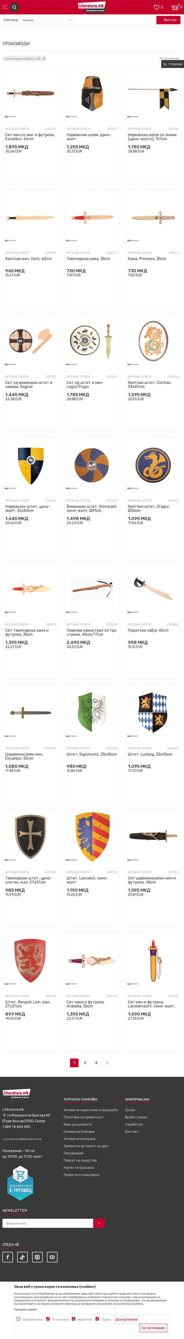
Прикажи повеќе (25, 1309)
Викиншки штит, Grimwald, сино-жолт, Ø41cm (92, 508)
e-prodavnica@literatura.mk (21, 1139)
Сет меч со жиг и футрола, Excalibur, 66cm (30, 137)
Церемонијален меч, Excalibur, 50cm (24, 756)
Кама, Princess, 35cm (147, 259)
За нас (130, 1110)
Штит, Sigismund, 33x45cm (92, 754)
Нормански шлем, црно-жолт (89, 137)
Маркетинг (85, 1319)
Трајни (105, 1319)
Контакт (132, 1132)
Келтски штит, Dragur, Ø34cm (149, 508)
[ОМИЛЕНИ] (156, 6)
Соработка (134, 1124)
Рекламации (73, 1153)
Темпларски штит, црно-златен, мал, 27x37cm (28, 880)
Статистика (60, 1319)
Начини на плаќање (79, 1132)
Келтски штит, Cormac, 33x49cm (150, 385)
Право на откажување (81, 1175)
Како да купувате (78, 1124)
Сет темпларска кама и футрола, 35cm (27, 632)
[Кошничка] (175, 6)
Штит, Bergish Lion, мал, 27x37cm (27, 1004)
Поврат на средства (80, 1160)
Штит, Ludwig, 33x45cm (150, 754)
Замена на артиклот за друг (86, 1146)
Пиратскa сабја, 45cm (148, 630)
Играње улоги (17, 129)
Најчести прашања (79, 1168)
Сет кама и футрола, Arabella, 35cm (86, 1004)
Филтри (168, 20)
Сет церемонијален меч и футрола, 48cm (152, 880)
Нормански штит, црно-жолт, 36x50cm (27, 508)
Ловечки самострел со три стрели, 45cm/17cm (91, 632)
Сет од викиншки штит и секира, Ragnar (28, 385)
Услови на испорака (79, 1139)
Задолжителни (33, 1319)
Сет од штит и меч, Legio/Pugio (85, 385)
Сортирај (11, 20)
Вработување (136, 1117)
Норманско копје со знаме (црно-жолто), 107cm (152, 137)
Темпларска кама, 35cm (88, 259)
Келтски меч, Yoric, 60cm (28, 259)
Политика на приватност (84, 1117)
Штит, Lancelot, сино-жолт (87, 880)
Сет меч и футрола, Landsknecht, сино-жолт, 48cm (151, 1006)
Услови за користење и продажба (91, 1110)
